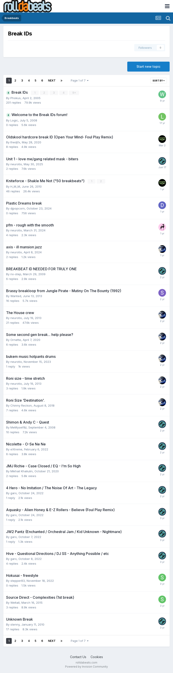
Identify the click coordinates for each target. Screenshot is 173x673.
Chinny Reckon (21, 405)
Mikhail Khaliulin (21, 471)
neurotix (16, 164)
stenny (15, 624)
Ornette (15, 340)
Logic (14, 120)
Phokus (15, 98)
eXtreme (16, 449)
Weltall (15, 602)
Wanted (15, 296)
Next (52, 80)
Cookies (97, 657)
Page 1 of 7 (80, 80)
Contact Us (78, 657)
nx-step (15, 274)
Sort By (159, 80)
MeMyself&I (18, 427)
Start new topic (148, 66)
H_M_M (15, 186)
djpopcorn (17, 208)
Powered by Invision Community (86, 666)
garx (13, 493)
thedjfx (15, 142)
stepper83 (17, 580)
